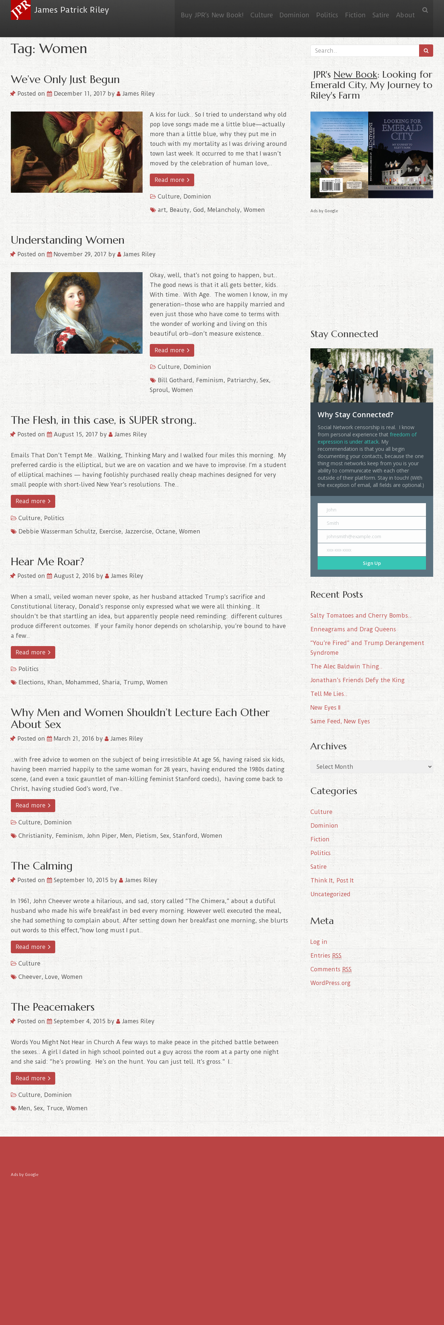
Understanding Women (68, 240)
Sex (264, 380)
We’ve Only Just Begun (65, 79)
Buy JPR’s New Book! (195, 9)
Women (254, 209)
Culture (247, 9)
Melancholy (224, 209)
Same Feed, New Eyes (340, 721)
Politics (318, 9)
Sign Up (372, 563)
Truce (55, 1108)
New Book (355, 74)
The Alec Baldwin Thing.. (346, 666)
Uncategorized (330, 894)
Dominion (282, 9)
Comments (331, 969)
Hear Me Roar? (47, 561)
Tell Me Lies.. (329, 693)
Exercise (110, 531)
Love (51, 976)
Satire (376, 9)
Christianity (35, 835)
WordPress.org (330, 983)
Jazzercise (138, 531)
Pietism (146, 835)
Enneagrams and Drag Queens (353, 629)
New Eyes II (325, 707)
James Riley (136, 93)
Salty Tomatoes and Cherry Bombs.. (361, 615)
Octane (165, 531)
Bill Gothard (175, 380)
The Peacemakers (53, 1007)
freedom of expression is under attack (367, 438)
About (404, 9)
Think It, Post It (332, 880)
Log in (318, 941)
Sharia (111, 682)
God (198, 209)
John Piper (102, 835)
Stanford (185, 835)
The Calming (42, 865)
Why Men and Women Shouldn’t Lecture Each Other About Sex (140, 718)
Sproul (159, 390)
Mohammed (82, 682)
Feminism (209, 380)
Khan (54, 682)
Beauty (180, 209)
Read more (172, 180)
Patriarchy (241, 380)
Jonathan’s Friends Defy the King (357, 680)
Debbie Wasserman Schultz (57, 531)
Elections (31, 682)
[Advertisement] (371, 265)
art (162, 209)
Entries (325, 955)
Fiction (348, 9)
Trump (133, 682)
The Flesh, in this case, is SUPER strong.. (103, 420)
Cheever (30, 976)
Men (126, 835)
